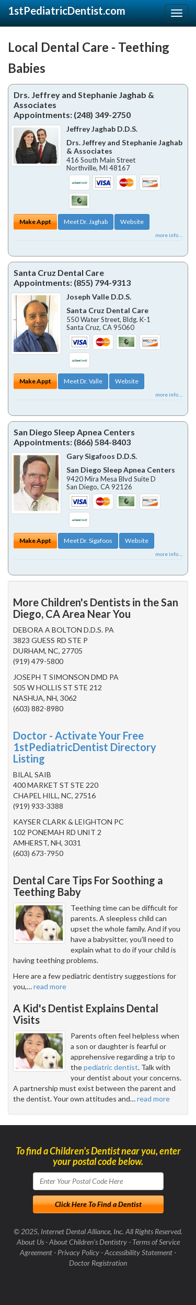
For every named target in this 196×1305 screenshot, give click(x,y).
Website (132, 222)
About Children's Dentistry (88, 1241)
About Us (30, 1241)
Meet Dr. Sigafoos (88, 540)
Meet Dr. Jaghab (86, 222)
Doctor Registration (98, 1262)
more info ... (168, 235)
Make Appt (35, 222)
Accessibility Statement (138, 1252)
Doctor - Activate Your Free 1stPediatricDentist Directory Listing (84, 747)
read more (49, 986)
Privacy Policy (78, 1252)
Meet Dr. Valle (83, 381)
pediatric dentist (111, 1067)
